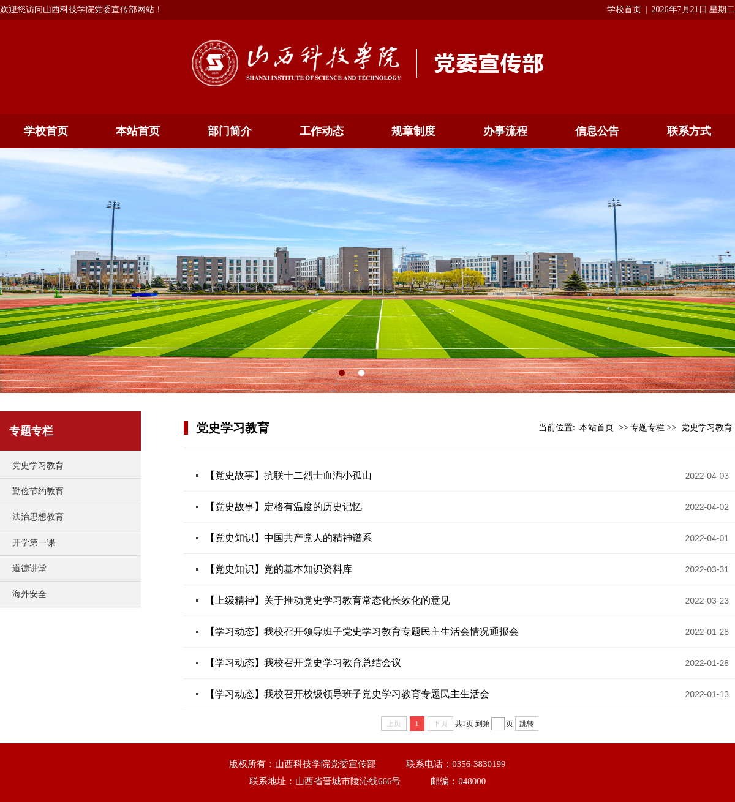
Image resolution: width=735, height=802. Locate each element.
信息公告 (597, 131)
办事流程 (505, 131)
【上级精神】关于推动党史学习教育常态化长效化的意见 (327, 600)
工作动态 (322, 131)
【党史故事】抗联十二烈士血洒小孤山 (288, 475)
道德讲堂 (29, 568)
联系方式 (689, 131)
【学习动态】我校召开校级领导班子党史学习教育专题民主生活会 (347, 694)
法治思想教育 (38, 517)
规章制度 (413, 131)
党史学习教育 (38, 465)
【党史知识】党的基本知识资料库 (278, 569)
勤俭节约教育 (38, 491)
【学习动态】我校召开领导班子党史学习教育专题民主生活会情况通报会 (362, 631)
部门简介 (230, 131)
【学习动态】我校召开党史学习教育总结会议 (303, 663)
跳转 (526, 723)
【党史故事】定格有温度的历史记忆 (283, 506)
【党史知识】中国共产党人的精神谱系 (288, 538)
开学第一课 (33, 542)
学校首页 (624, 9)
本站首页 (138, 131)
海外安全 (29, 594)
